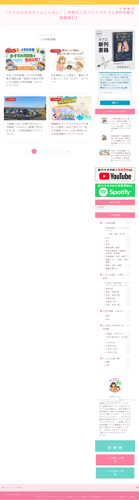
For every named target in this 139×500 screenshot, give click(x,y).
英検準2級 (118, 298)
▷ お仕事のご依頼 (115, 472)
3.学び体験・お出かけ (116, 311)
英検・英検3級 (118, 292)
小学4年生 (118, 342)
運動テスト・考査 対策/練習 (118, 260)
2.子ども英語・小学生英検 (116, 276)
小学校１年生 (118, 349)
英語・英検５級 (118, 304)
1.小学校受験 (116, 223)
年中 (118, 238)
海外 (118, 319)
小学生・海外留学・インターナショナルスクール (118, 284)
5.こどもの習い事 (116, 358)
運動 (118, 362)
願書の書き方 (118, 268)
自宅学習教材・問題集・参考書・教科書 (118, 252)
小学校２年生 (118, 352)
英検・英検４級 (118, 295)
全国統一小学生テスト (118, 333)
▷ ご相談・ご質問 (115, 459)
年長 (118, 244)
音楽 (118, 365)
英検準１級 (118, 301)
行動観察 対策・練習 (118, 256)
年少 (118, 241)
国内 (118, 316)
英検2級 (118, 288)
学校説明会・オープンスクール (118, 229)
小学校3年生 (118, 346)
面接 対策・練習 (118, 265)
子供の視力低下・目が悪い (118, 338)
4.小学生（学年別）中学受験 (116, 327)
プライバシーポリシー (35, 494)
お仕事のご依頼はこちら (14, 494)
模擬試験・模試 (118, 247)
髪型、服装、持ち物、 (117, 234)
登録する (115, 103)
